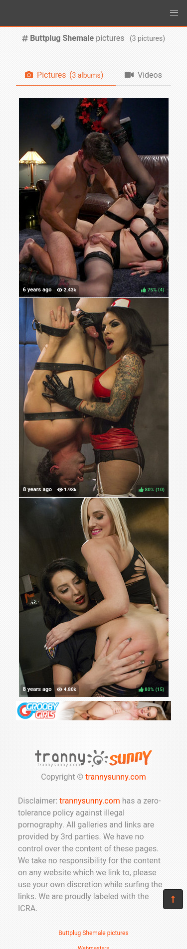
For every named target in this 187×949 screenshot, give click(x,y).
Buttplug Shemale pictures (93, 933)
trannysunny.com (115, 777)
